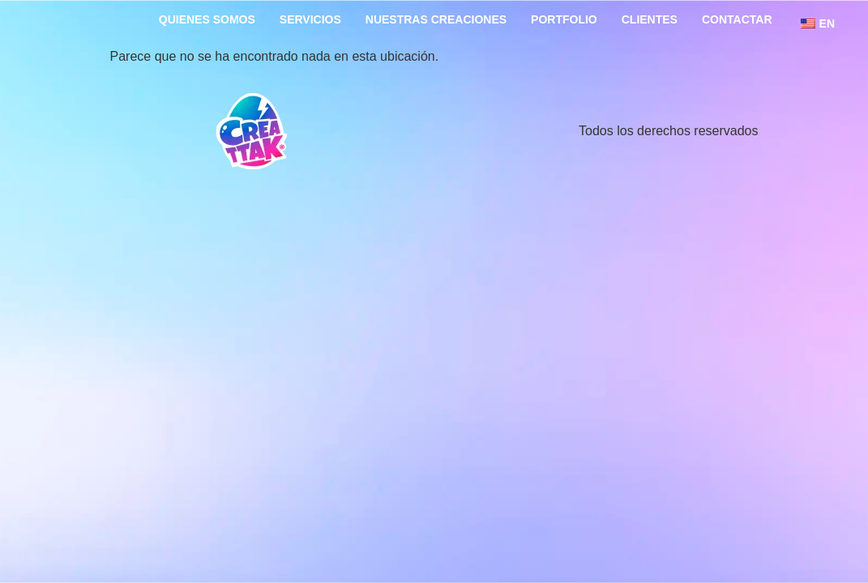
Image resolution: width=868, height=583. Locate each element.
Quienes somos (207, 19)
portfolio (564, 19)
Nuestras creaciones (436, 19)
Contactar (737, 19)
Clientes (650, 19)
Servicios (310, 19)
